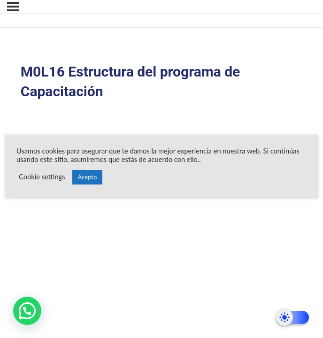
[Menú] (13, 6)
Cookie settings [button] (42, 177)
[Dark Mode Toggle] (292, 317)
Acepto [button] (87, 177)
